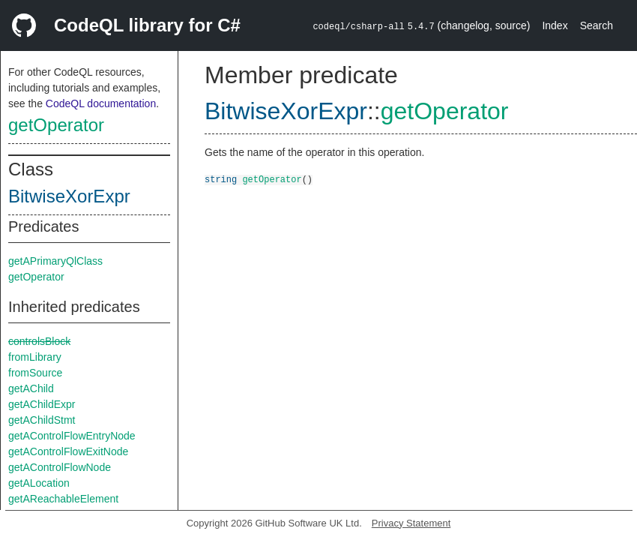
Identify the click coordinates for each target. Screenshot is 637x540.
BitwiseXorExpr (69, 196)
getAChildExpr (42, 404)
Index (554, 26)
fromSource (35, 373)
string (221, 178)
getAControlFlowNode (59, 467)
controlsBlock (39, 341)
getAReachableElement (63, 499)
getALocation (39, 483)
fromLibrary (34, 357)
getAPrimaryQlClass (55, 261)
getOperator (56, 125)
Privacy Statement (411, 523)
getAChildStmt (41, 420)
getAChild (31, 388)
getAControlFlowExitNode (68, 452)
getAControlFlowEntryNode (72, 436)
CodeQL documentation (101, 104)
